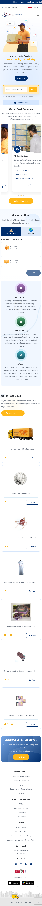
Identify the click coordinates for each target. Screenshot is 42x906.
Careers (21, 793)
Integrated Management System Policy (21, 840)
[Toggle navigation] (38, 15)
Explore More (12, 422)
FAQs (21, 804)
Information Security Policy (21, 836)
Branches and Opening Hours (21, 789)
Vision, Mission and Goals (21, 776)
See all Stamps (21, 766)
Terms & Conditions (21, 832)
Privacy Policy (21, 827)
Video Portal (21, 817)
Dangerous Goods (21, 808)
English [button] (33, 7)
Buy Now (32, 467)
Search (33, 98)
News (21, 785)
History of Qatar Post (21, 781)
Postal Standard (21, 813)
